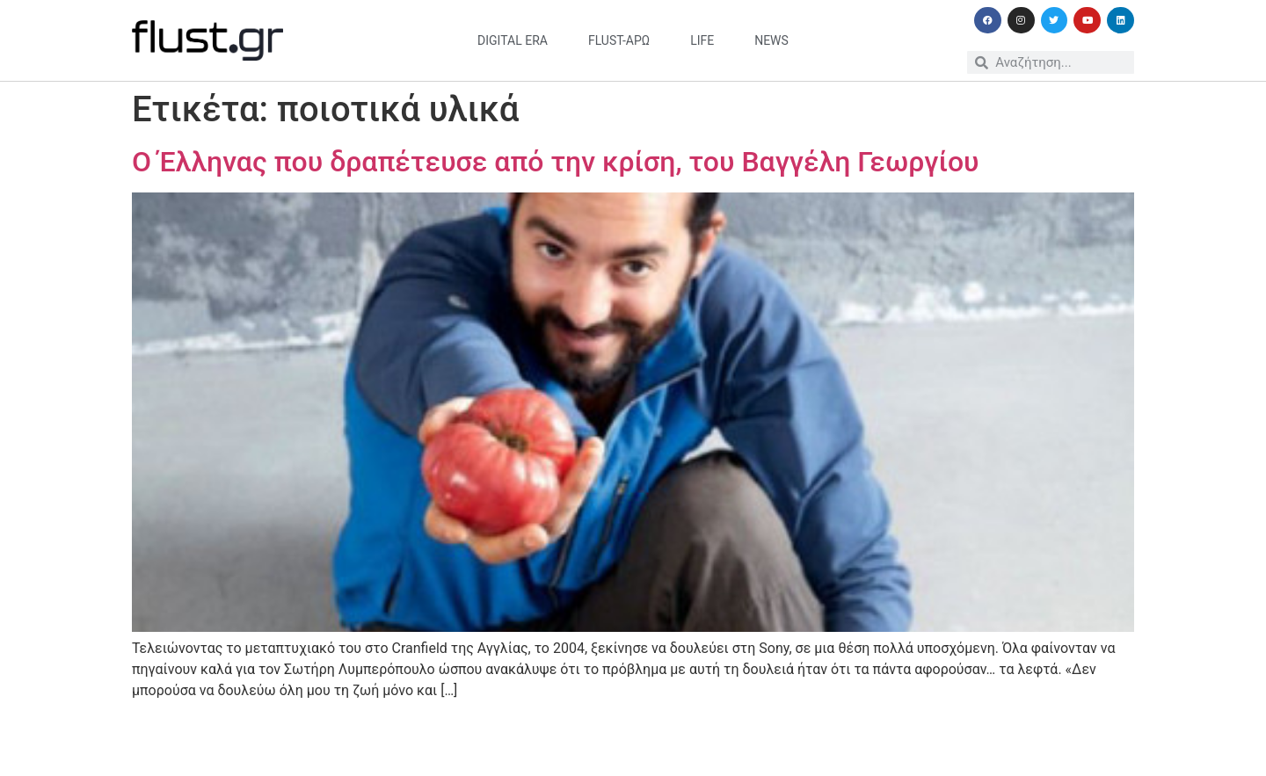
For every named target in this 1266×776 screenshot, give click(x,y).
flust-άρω (619, 40)
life (702, 40)
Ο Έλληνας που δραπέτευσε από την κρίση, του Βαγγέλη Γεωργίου (555, 161)
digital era (512, 40)
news (771, 40)
